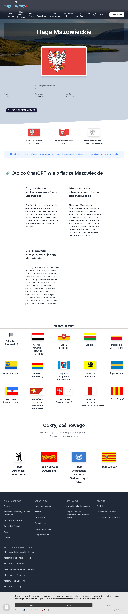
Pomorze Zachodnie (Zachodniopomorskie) (93, 402)
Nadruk (100, 506)
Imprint (115, 610)
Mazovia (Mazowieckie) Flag (17, 558)
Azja (6, 532)
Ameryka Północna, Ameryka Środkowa (17, 513)
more (109, 605)
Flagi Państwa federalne (21, 14)
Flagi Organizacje (55, 14)
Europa (7, 537)
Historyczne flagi (68, 14)
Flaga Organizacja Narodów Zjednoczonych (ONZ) (79, 474)
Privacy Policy (122, 610)
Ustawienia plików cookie (108, 517)
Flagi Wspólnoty (42, 14)
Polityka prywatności (106, 511)
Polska (6, 96)
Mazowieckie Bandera (14, 563)
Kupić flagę (117, 14)
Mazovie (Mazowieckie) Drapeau (19, 569)
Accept (70, 605)
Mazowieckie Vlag (12, 586)
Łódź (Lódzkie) (117, 399)
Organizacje (40, 523)
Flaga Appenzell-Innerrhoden (19, 470)
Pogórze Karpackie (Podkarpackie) (64, 376)
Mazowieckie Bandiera (14, 575)
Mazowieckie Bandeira (14, 581)
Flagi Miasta (31, 14)
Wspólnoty (40, 517)
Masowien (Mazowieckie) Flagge (19, 552)
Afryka (7, 506)
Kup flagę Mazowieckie (21, 110)
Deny (31, 605)
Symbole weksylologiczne (78, 506)
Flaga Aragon (109, 466)
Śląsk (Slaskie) (117, 373)
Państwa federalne (44, 506)
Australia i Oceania (12, 526)
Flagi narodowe (10, 14)
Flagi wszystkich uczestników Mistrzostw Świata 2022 (77, 514)
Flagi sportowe (80, 14)
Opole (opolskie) (11, 373)
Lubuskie (90, 345)
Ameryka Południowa (13, 520)
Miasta (38, 511)
